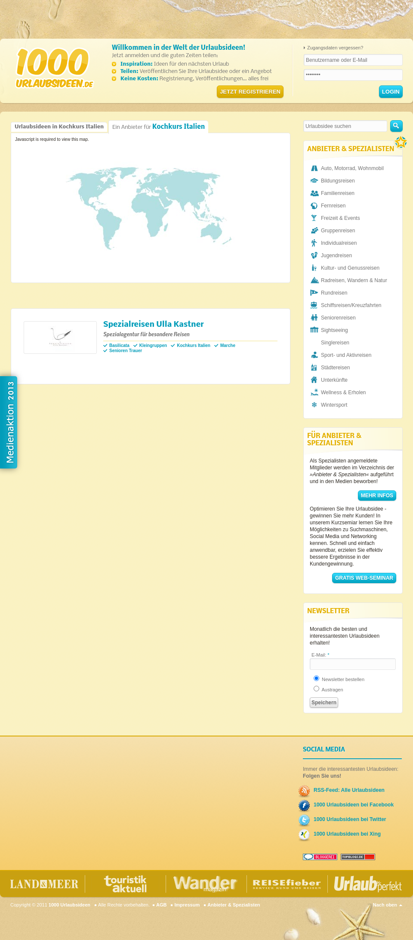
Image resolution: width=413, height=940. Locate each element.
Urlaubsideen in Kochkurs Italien (59, 127)
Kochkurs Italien (193, 345)
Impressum (187, 904)
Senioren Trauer (125, 350)
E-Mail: (320, 654)
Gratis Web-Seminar (364, 578)
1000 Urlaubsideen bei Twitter (350, 819)
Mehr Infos (377, 496)
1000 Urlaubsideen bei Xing (347, 834)
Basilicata (119, 345)
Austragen (328, 689)
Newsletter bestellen (339, 679)
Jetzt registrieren (250, 91)
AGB (161, 904)
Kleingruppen (153, 345)
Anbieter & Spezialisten (233, 904)
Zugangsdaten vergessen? (335, 47)
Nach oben (385, 904)
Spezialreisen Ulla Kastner (153, 325)
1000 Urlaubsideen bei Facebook (354, 805)
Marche (227, 345)
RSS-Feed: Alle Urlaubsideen (349, 790)
